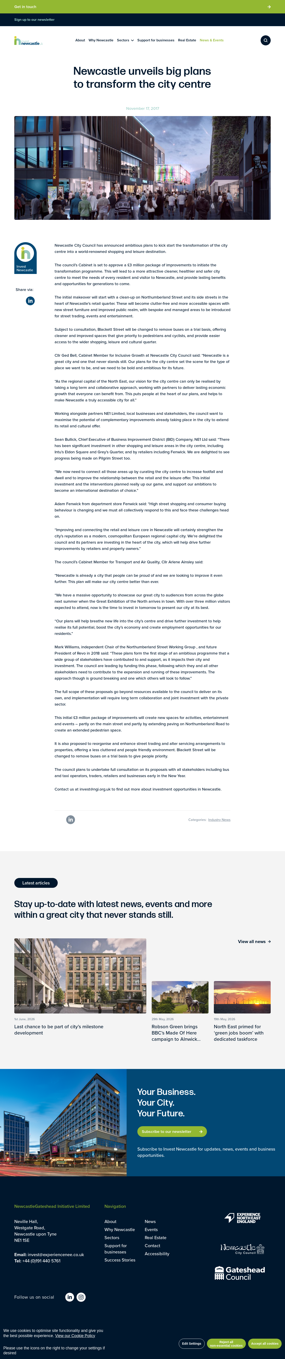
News (150, 1221)
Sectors (111, 1237)
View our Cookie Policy (75, 1336)
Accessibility (157, 1253)
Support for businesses (115, 1248)
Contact (152, 1245)
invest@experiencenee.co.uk (56, 1254)
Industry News (219, 819)
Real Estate (155, 1237)
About (110, 1221)
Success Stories (119, 1260)
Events (151, 1229)
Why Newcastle (119, 1229)
